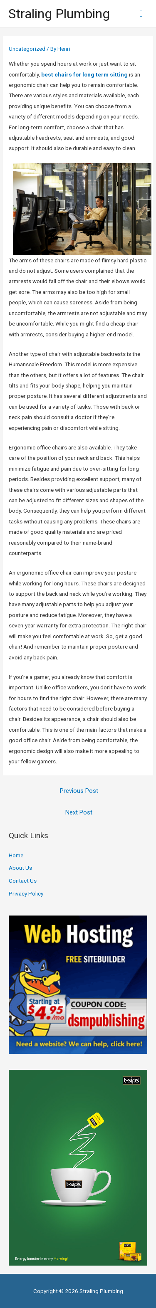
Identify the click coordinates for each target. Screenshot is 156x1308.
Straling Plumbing (59, 14)
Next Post (78, 812)
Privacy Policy (26, 893)
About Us (20, 867)
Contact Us (23, 880)
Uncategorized (27, 48)
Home (16, 855)
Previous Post (79, 791)
